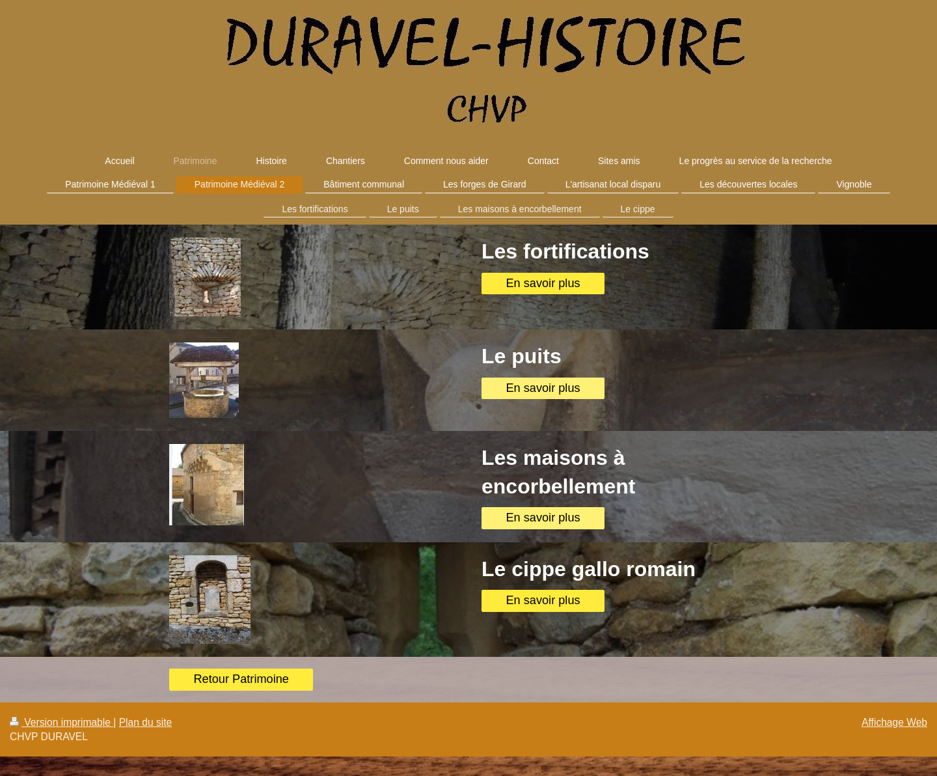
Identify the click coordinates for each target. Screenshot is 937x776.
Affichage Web (894, 722)
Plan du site (145, 722)
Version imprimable (61, 722)
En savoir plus (543, 283)
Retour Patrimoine (241, 679)
